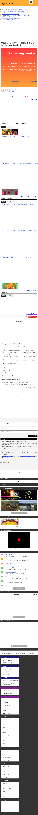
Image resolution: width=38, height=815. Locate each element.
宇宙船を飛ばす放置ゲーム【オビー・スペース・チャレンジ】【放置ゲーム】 (15, 15)
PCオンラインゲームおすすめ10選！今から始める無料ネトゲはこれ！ (14, 9)
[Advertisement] (19, 30)
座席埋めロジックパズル (6, 16)
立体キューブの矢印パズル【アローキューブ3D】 (10, 14)
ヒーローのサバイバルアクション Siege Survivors (11, 18)
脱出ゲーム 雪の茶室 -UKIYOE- (7, 19)
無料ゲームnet (7, 3)
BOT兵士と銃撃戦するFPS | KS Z (7, 12)
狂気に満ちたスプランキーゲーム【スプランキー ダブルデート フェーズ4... (15, 11)
